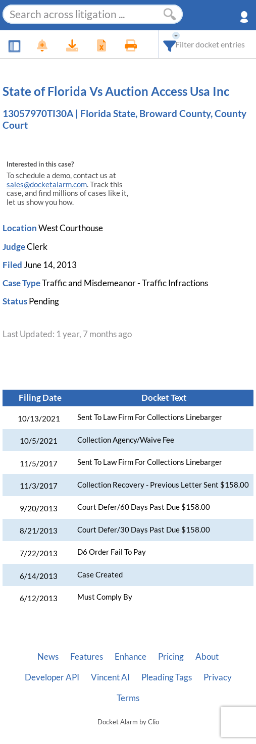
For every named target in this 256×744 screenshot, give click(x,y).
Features (86, 657)
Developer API (52, 677)
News (48, 657)
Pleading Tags (166, 677)
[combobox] (170, 44)
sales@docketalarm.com (47, 184)
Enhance (130, 657)
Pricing (171, 657)
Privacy (217, 677)
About (207, 657)
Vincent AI (110, 677)
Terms (128, 698)
